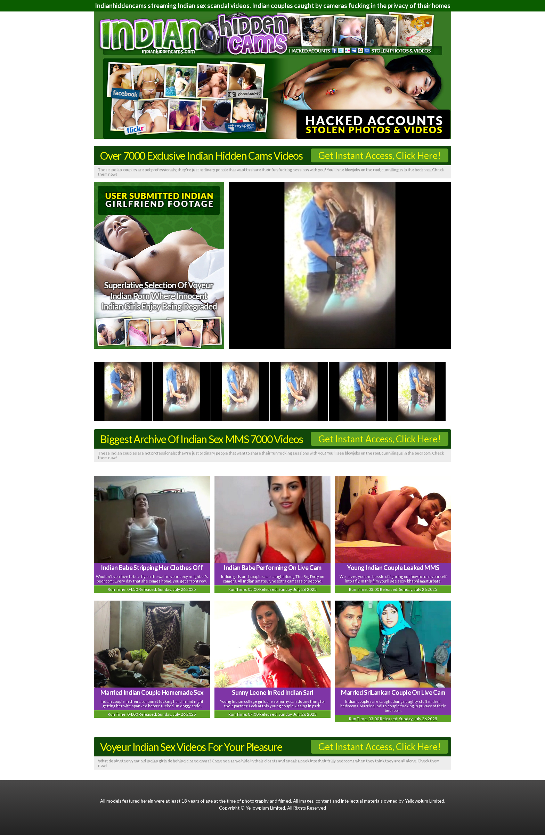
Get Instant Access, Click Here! (379, 155)
